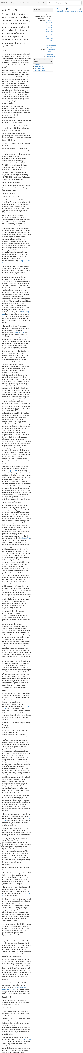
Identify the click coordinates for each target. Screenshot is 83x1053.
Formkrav (65, 34)
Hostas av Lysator (60, 1052)
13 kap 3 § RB (39, 931)
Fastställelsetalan (67, 33)
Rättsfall (21, 3)
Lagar (13, 3)
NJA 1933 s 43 (38, 562)
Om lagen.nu (21, 1052)
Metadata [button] (54, 10)
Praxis (51, 3)
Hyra (63, 36)
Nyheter (67, 3)
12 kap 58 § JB (27, 593)
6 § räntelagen (34, 757)
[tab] (65, 10)
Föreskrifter (41, 3)
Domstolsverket (66, 40)
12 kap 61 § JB (7, 228)
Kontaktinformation (46, 1052)
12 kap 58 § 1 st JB (32, 870)
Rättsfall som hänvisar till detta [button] (60, 43)
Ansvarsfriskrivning (32, 1052)
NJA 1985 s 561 (18, 936)
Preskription (65, 38)
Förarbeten (30, 3)
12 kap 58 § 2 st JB (40, 883)
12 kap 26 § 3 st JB (25, 183)
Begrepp (59, 3)
